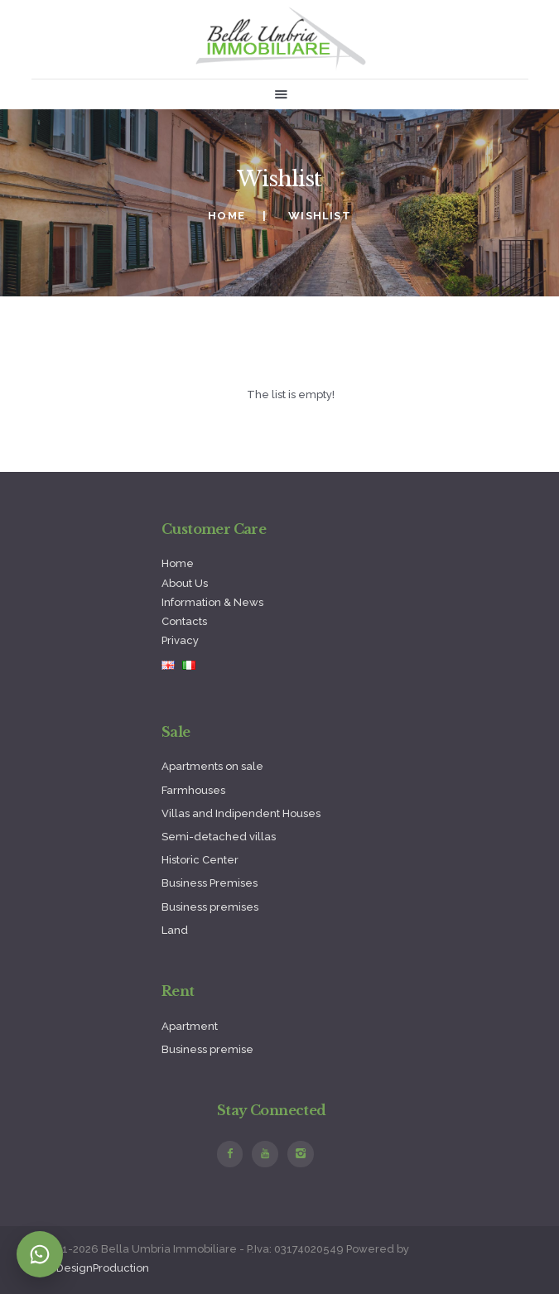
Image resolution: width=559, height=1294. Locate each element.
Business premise (207, 1049)
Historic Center (200, 860)
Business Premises (209, 883)
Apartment (189, 1026)
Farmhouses (193, 790)
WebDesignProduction (90, 1268)
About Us (184, 583)
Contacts (184, 621)
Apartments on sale (212, 766)
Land (174, 930)
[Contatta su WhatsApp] (40, 1254)
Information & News (212, 602)
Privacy (180, 640)
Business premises (209, 907)
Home (226, 215)
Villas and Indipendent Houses (240, 813)
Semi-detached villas (218, 836)
